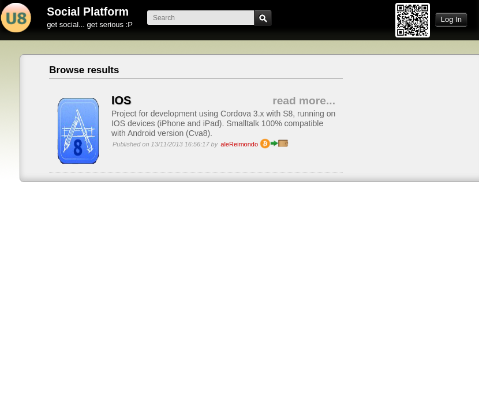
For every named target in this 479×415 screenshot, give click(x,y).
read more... (303, 101)
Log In (451, 19)
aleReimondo (239, 144)
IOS (121, 100)
